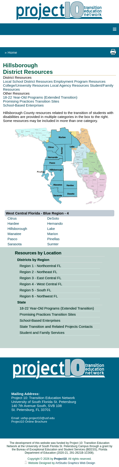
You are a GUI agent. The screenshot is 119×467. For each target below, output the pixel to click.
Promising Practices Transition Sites (31, 101)
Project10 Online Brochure (29, 421)
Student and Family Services (41, 333)
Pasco (12, 239)
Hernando (55, 223)
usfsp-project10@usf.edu (38, 418)
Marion (52, 234)
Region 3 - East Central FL (40, 278)
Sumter (52, 244)
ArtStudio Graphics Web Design (75, 463)
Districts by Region (33, 260)
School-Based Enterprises (23, 105)
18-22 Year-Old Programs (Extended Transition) (40, 97)
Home (12, 52)
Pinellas (53, 239)
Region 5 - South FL (35, 290)
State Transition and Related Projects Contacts (55, 326)
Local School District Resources (28, 81)
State (21, 302)
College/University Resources (26, 85)
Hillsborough (17, 229)
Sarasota (15, 244)
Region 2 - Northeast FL (38, 272)
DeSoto (53, 218)
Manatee (14, 234)
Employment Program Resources (80, 81)
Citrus (12, 218)
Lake (51, 229)
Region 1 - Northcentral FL (40, 266)
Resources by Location (38, 253)
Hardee (13, 223)
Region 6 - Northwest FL (38, 296)
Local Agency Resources (69, 85)
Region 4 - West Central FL (40, 284)
